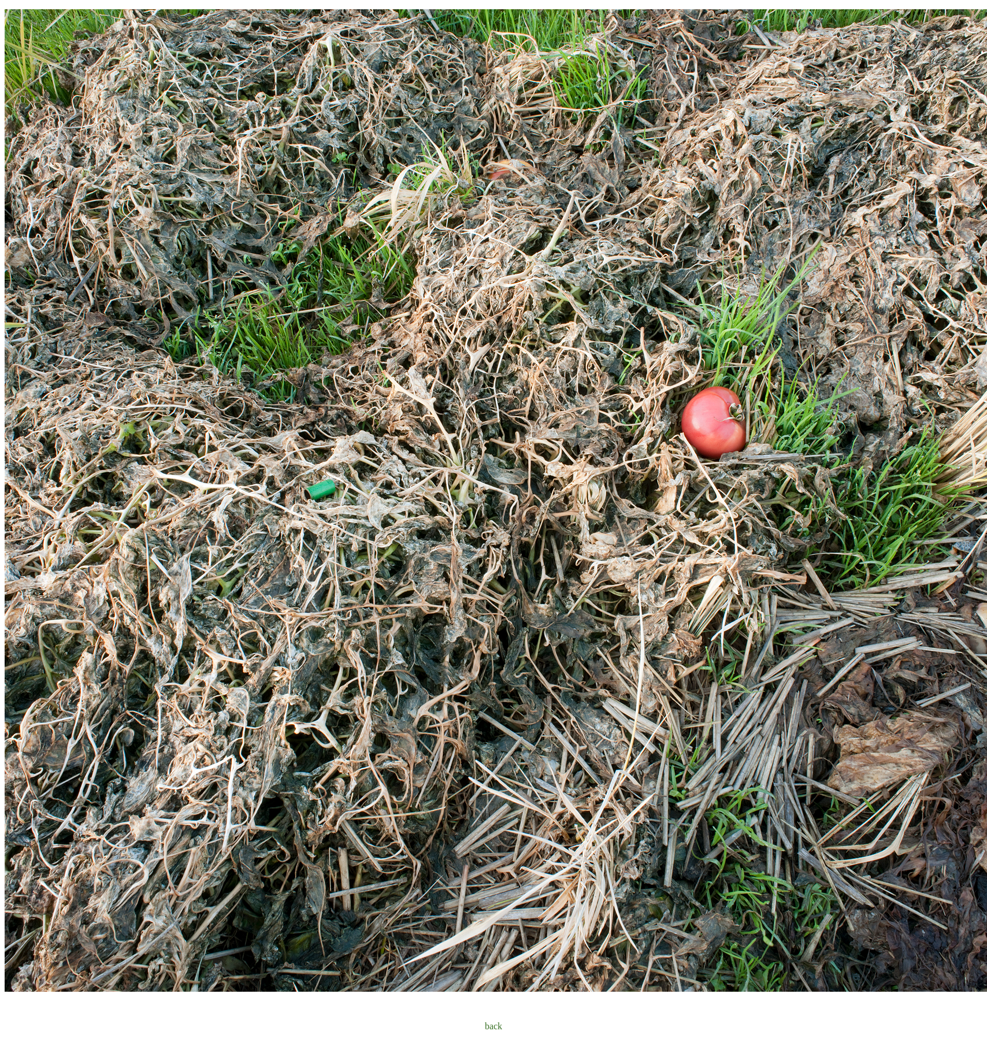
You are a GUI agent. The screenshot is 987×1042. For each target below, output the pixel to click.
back (493, 1026)
